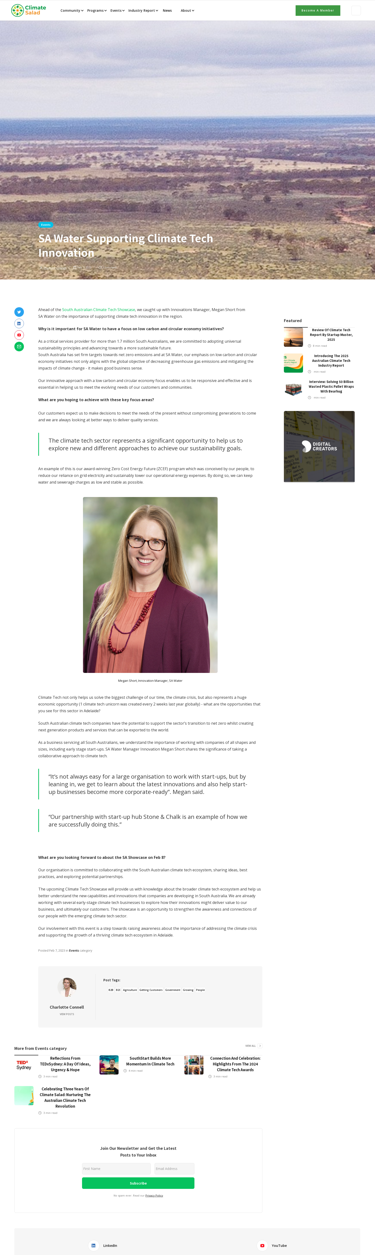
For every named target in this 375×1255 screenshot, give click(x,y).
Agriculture (130, 990)
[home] (30, 10)
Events (45, 224)
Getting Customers (151, 990)
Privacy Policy (154, 1195)
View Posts (67, 1014)
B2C (118, 990)
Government (172, 990)
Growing (188, 990)
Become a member (318, 10)
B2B (111, 990)
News (167, 10)
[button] (71, 10)
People (200, 990)
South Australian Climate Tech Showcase (98, 309)
